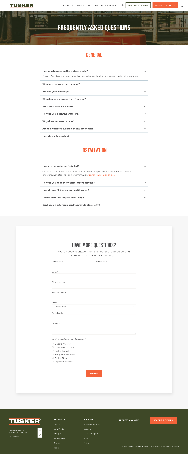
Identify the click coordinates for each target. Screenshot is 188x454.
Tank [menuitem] (56, 448)
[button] (94, 71)
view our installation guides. (101, 175)
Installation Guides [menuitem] (92, 424)
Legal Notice (154, 446)
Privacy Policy (165, 446)
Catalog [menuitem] (87, 429)
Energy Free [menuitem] (59, 438)
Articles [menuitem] (87, 443)
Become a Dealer (138, 5)
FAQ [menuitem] (86, 438)
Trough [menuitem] (57, 434)
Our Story (83, 6)
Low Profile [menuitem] (59, 429)
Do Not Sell (175, 446)
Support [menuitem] (88, 419)
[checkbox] (94, 353)
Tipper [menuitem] (57, 443)
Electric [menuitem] (57, 424)
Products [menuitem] (59, 419)
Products (67, 6)
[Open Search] (123, 5)
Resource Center (105, 6)
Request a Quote (165, 5)
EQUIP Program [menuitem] (91, 434)
